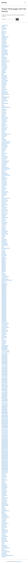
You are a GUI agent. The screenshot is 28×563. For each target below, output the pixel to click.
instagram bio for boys (6, 134)
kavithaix (3, 221)
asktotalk (3, 126)
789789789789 (4, 381)
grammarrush (4, 209)
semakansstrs (4, 540)
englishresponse (5, 505)
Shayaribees (4, 172)
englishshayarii (5, 283)
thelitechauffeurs (5, 234)
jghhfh (3, 272)
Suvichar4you (4, 486)
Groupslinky (4, 552)
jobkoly (3, 131)
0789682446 (4, 300)
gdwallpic (3, 511)
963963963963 (4, 390)
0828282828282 (5, 440)
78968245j (4, 268)
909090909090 (4, 363)
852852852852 (4, 389)
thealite (3, 542)
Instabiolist (4, 189)
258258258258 (4, 385)
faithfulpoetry (4, 240)
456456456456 (4, 378)
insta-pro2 (4, 249)
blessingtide (4, 337)
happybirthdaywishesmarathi (7, 555)
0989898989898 (5, 458)
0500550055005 (5, 464)
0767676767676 (5, 435)
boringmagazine (5, 103)
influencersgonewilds (6, 168)
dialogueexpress (5, 53)
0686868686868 (5, 426)
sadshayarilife (4, 554)
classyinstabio (4, 67)
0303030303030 (5, 472)
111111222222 (4, 391)
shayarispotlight (5, 497)
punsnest (3, 533)
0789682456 (4, 313)
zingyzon (3, 344)
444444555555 (4, 395)
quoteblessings (5, 162)
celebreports (4, 27)
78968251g (4, 264)
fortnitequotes (4, 52)
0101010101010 (5, 404)
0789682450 (4, 305)
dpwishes (3, 228)
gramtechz (4, 556)
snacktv (3, 152)
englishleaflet (4, 109)
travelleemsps (4, 502)
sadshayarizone (5, 213)
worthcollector (4, 125)
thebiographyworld (5, 94)
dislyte (3, 73)
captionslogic (4, 135)
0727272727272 (5, 429)
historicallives (4, 158)
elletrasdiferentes (5, 191)
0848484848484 (5, 442)
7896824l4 (4, 271)
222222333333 (4, 392)
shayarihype (4, 185)
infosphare (4, 116)
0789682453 (4, 309)
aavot (3, 246)
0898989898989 (5, 447)
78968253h (4, 266)
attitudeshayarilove (5, 143)
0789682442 (4, 296)
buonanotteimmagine (6, 141)
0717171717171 (5, 428)
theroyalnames (4, 184)
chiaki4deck (4, 492)
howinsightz (4, 499)
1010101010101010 (5, 350)
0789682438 (4, 291)
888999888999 (4, 374)
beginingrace (4, 202)
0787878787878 (5, 436)
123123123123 (4, 376)
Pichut (3, 339)
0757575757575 (5, 433)
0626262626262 (5, 419)
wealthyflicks (4, 57)
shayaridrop (4, 342)
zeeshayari (4, 474)
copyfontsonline (5, 531)
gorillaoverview (5, 91)
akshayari (3, 478)
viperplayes (4, 208)
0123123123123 (5, 470)
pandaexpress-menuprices (7, 280)
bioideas (3, 48)
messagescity (4, 333)
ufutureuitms (4, 490)
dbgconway (4, 32)
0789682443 (4, 298)
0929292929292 (5, 450)
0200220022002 (5, 460)
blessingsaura (4, 527)
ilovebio (3, 250)
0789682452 (4, 308)
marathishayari (5, 529)
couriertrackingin (5, 278)
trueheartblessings (5, 517)
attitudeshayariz (5, 231)
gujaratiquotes (4, 243)
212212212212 (4, 403)
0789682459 (4, 317)
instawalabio (4, 239)
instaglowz (4, 520)
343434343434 (4, 355)
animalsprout (4, 181)
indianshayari (4, 193)
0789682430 (4, 294)
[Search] (17, 19)
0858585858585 (5, 444)
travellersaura (4, 491)
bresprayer (4, 195)
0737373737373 (5, 431)
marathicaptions (5, 244)
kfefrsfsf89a (4, 255)
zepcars (3, 154)
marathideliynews (5, 36)
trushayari (4, 212)
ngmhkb (3, 257)
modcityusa (4, 59)
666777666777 (4, 372)
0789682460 (4, 318)
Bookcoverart (4, 75)
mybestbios (4, 473)
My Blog (4, 2)
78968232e (4, 262)
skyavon (3, 528)
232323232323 (4, 354)
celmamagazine (5, 50)
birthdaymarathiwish (6, 248)
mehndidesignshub (5, 96)
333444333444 (4, 368)
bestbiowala (4, 214)
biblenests (4, 513)
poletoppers (4, 130)
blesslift (3, 190)
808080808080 (4, 412)
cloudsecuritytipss (5, 327)
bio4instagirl (4, 241)
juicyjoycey (4, 482)
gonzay (3, 543)
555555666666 (4, 396)
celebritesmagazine (5, 198)
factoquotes (4, 219)
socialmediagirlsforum (6, 107)
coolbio (3, 108)
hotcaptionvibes (5, 200)
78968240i (4, 267)
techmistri (4, 86)
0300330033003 (5, 461)
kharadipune (4, 39)
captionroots (4, 340)
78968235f (4, 263)
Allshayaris (4, 180)
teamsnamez (4, 199)
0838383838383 (5, 441)
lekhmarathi (4, 62)
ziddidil (3, 34)
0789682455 (4, 312)
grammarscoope (5, 330)
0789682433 (4, 285)
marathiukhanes (5, 217)
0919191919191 (5, 449)
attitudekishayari (5, 504)
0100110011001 (5, 459)
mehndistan (4, 494)
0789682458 (4, 315)
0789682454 (4, 310)
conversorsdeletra (5, 323)
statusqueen (4, 41)
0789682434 (4, 286)
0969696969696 (5, 455)
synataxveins (4, 182)
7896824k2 (4, 269)
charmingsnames (5, 345)
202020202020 (4, 405)
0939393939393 (5, 451)
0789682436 (4, 289)
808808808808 (4, 348)
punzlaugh (4, 535)
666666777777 (4, 397)
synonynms (4, 509)
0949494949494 (5, 453)
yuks (2, 30)
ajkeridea (3, 235)
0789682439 (4, 292)
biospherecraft (4, 118)
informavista (4, 187)
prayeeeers (4, 524)
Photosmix (4, 159)
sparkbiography (5, 204)
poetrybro (4, 203)
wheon (3, 237)
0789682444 (4, 299)
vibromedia (4, 112)
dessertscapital (5, 127)
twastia (3, 137)
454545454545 (4, 356)
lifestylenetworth (5, 117)
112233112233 (4, 414)
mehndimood (4, 550)
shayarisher (4, 227)
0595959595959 (5, 417)
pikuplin (3, 506)
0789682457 (4, 314)
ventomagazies (5, 157)
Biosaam (3, 176)
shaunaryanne (4, 77)
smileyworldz (4, 43)
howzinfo (3, 481)
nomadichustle (4, 121)
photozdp (3, 236)
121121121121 (4, 401)
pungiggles (4, 341)
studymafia (4, 63)
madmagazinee (5, 479)
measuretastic (4, 89)
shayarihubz (4, 522)
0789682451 (4, 307)
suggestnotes (4, 98)
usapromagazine (5, 80)
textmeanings (4, 336)
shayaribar (4, 40)
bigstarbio (4, 90)
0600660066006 (5, 465)
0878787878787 (5, 446)
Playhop (3, 549)
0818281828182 (5, 438)
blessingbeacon (5, 331)
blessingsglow (4, 58)
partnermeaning (5, 210)
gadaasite (3, 71)
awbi (2, 104)
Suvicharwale (4, 169)
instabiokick (4, 120)
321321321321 (4, 377)
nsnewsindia (4, 29)
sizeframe (3, 35)
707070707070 (4, 410)
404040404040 (4, 406)
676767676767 (4, 359)
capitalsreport (4, 38)
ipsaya (3, 196)
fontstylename (4, 245)
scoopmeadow (4, 515)
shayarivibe (4, 85)
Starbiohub (4, 328)
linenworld (4, 148)
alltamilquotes (4, 495)
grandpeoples (4, 49)
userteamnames (5, 25)
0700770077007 (5, 467)
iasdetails (3, 88)
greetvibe (3, 218)
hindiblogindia (4, 47)
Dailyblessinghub (5, 167)
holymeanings (4, 324)
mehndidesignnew (5, 161)
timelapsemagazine (5, 61)
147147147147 (4, 383)
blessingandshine (5, 523)
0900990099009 (5, 469)
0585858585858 (5, 415)
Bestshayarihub (5, 173)
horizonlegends (5, 145)
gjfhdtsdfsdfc (4, 258)
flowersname (4, 84)
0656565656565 (5, 423)
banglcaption (4, 230)
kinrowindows (4, 81)
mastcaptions (4, 64)
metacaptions (4, 526)
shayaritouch (4, 281)
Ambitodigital (4, 76)
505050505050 (4, 408)
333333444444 (4, 394)
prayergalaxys (4, 532)
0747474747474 (5, 432)
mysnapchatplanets (5, 547)
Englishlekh (4, 177)
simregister (4, 132)
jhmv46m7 (4, 259)
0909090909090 (5, 413)
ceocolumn (4, 111)
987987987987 (4, 382)
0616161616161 (5, 418)
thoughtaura (4, 277)
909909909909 (4, 349)
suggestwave (4, 514)
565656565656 (4, 358)
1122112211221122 (5, 351)
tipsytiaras (4, 114)
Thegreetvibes (4, 178)
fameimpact (4, 99)
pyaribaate (4, 274)
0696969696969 (5, 427)
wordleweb (4, 70)
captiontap (4, 537)
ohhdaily (3, 150)
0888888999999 (5, 400)
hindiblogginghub (5, 45)
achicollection (4, 476)
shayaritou (4, 136)
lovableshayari (4, 322)
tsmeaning (4, 508)
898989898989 (4, 362)
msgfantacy (4, 225)
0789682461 (4, 319)
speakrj (3, 102)
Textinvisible (4, 223)
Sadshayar (4, 166)
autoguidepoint (5, 536)
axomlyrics (4, 122)
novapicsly (4, 332)
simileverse (4, 488)
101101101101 (4, 364)
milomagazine (4, 207)
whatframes (4, 149)
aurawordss (4, 519)
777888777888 (4, 373)
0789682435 (4, 287)
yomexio (3, 226)
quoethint (3, 253)
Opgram (3, 171)
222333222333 (4, 367)
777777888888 (4, 399)
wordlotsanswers (5, 54)
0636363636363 (5, 421)
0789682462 (4, 321)
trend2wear (4, 82)
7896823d (3, 260)
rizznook (3, 496)
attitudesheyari (5, 487)
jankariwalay (4, 144)
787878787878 (4, 360)
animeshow (4, 31)
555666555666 (4, 371)
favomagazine (4, 500)
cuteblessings (4, 164)
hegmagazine (4, 501)
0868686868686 (5, 445)
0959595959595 (5, 454)
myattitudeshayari (5, 276)
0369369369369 (5, 386)
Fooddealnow (4, 545)
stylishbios (4, 216)
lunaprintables (4, 326)
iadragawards (4, 153)
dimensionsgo (4, 66)
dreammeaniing (5, 541)
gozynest (3, 186)
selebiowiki (4, 72)
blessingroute (4, 194)
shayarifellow (4, 232)
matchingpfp (4, 68)
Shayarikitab (4, 163)
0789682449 (4, 304)
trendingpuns (4, 538)
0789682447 (4, 301)
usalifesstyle (4, 113)
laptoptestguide (5, 93)
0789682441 (4, 295)
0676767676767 (5, 424)
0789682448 (4, 303)
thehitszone (4, 79)
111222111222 (4, 365)
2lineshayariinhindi (5, 510)
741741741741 (4, 387)
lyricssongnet (4, 477)
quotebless (4, 251)
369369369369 (4, 346)
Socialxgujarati (4, 222)
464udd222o (4, 254)
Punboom (3, 335)
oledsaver (3, 282)
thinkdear (3, 123)
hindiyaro (3, 105)
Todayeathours (4, 546)
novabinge (4, 44)
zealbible (3, 205)
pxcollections (4, 140)
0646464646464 (5, 422)
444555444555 (4, 369)
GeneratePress (18, 561)
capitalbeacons (4, 485)
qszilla (3, 95)
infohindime (4, 139)
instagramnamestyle (6, 551)
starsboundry (4, 155)
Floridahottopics (5, 100)
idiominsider (4, 128)
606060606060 (4, 409)
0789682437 (4, 290)
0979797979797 (5, 456)
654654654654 (4, 380)
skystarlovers (4, 518)
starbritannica (4, 146)
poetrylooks (4, 483)
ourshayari (4, 273)
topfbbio (3, 26)
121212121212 (4, 353)
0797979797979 (5, 437)
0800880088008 (5, 468)
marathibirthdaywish (6, 175)
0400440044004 (5, 463)
